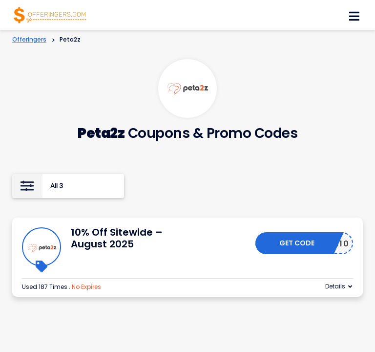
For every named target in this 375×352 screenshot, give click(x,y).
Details (335, 286)
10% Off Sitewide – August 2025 (117, 238)
